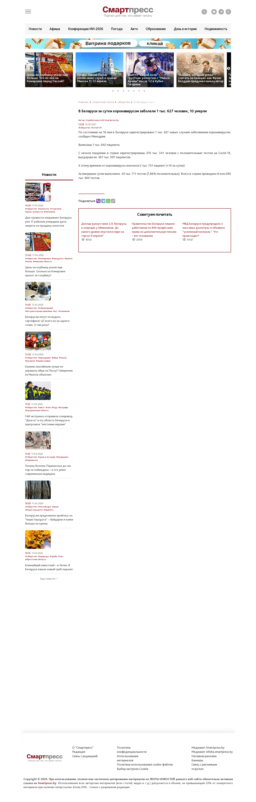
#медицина (62, 457)
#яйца (54, 357)
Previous (27, 68)
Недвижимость (216, 29)
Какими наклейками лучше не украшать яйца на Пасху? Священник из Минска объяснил (49, 370)
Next (228, 68)
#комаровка (44, 258)
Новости (35, 29)
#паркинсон (31, 460)
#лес (60, 556)
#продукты (58, 258)
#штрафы (63, 407)
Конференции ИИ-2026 (85, 29)
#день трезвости (34, 211)
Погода (117, 29)
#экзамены (64, 311)
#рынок (68, 258)
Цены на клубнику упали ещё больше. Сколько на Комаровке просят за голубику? (45, 271)
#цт (55, 311)
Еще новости (47, 578)
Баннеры (197, 760)
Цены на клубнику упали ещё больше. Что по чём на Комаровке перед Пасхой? (47, 78)
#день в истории (46, 457)
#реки (55, 506)
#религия (30, 360)
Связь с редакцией (85, 756)
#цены (28, 261)
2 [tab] (119, 90)
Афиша (55, 29)
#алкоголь (43, 208)
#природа (43, 556)
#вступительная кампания (38, 311)
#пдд (54, 407)
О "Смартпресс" (82, 747)
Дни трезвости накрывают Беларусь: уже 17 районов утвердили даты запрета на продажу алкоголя (48, 221)
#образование (45, 308)
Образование (156, 29)
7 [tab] (145, 90)
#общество (84, 127)
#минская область (42, 261)
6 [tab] (140, 90)
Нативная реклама (204, 756)
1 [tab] (114, 90)
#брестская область (35, 559)
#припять (48, 509)
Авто (134, 29)
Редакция (78, 752)
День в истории (185, 29)
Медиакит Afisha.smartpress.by (212, 752)
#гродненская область (37, 410)
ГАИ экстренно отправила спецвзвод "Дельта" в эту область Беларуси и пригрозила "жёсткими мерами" (48, 420)
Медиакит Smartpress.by (207, 747)
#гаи (48, 407)
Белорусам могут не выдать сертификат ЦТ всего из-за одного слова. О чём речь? (47, 321)
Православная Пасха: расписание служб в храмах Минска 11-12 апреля (97, 78)
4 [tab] (130, 90)
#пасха (62, 357)
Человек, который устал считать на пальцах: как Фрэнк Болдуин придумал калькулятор (201, 78)
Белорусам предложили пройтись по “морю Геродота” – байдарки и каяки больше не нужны (49, 519)
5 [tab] (135, 90)
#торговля (55, 208)
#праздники (44, 357)
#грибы (53, 556)
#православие (43, 360)
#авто (41, 407)
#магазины (49, 211)
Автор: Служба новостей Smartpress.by (98, 120)
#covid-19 (96, 127)
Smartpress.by (47, 783)
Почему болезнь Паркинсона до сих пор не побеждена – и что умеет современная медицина (48, 469)
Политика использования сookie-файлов (145, 764)
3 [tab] (124, 90)
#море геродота (34, 509)
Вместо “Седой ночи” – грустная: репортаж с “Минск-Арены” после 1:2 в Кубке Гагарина (149, 79)
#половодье (44, 506)
